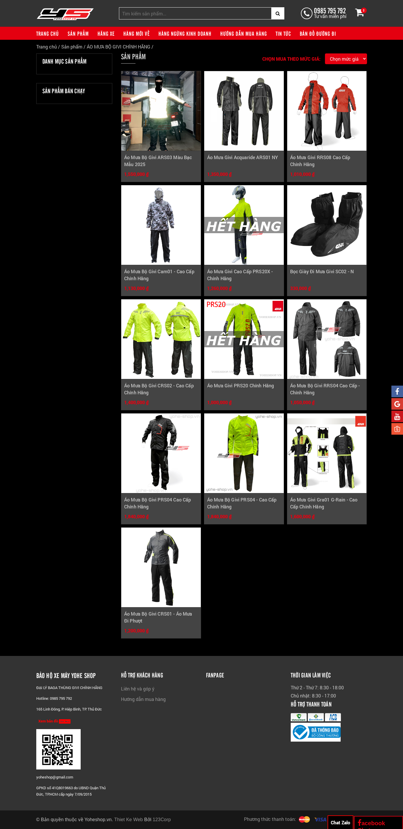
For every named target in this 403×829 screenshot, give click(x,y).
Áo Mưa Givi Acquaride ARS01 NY (242, 157)
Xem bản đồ (54, 721)
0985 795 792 (330, 10)
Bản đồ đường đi (318, 33)
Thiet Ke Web (128, 819)
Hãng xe (106, 33)
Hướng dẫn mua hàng (243, 33)
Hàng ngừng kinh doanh (185, 33)
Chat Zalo (340, 822)
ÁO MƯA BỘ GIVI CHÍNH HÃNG (118, 47)
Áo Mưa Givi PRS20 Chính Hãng (240, 385)
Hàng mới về (136, 33)
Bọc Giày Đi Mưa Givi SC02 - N (322, 271)
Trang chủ (47, 33)
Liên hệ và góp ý (137, 689)
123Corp (162, 819)
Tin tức (283, 33)
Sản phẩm (78, 33)
